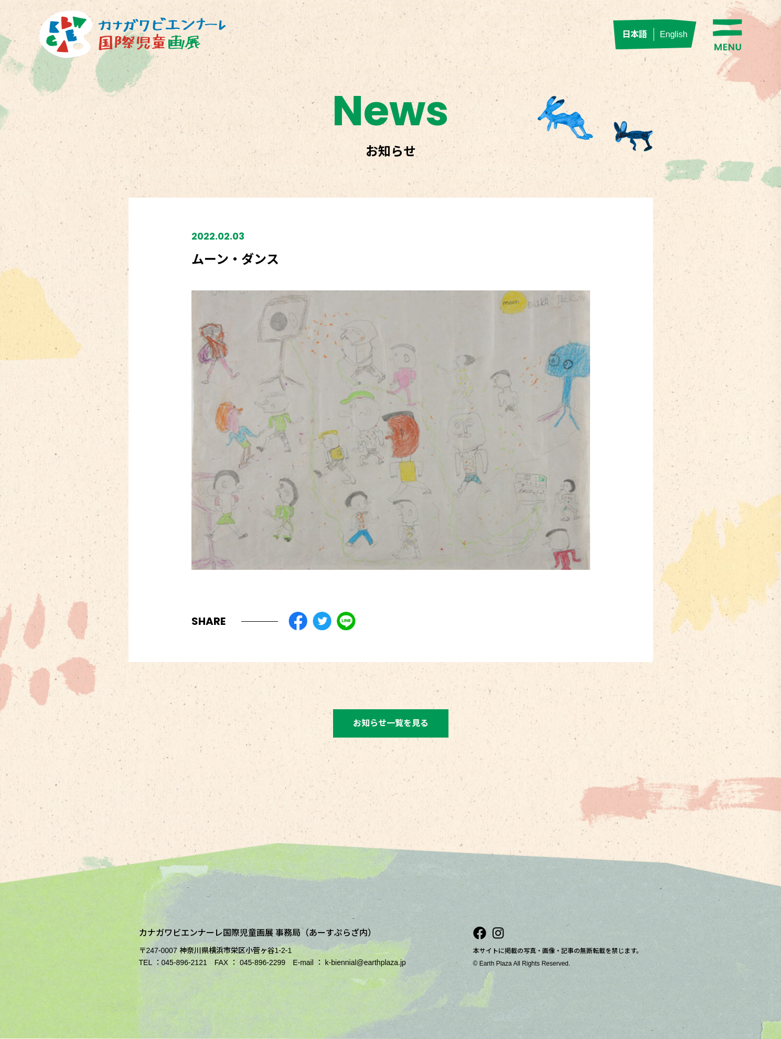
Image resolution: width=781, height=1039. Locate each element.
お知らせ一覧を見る (391, 723)
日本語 (634, 34)
